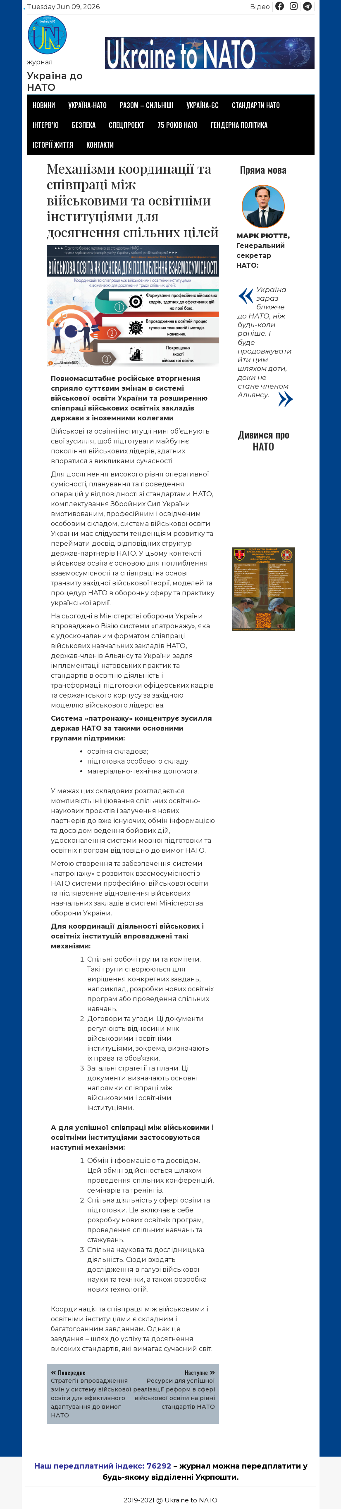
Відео (260, 7)
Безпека (83, 125)
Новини (44, 105)
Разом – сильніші (146, 105)
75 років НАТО (177, 125)
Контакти (100, 145)
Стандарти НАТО (256, 105)
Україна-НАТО (87, 105)
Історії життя (53, 145)
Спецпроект (126, 125)
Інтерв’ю (46, 125)
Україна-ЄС (202, 105)
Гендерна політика (239, 125)
